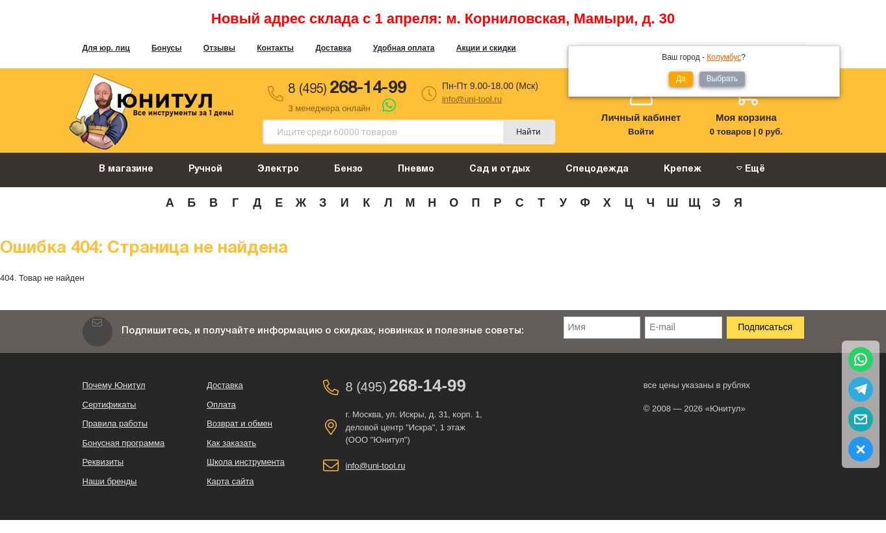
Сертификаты (110, 405)
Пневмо (416, 169)
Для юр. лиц (106, 48)
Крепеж (682, 169)
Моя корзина (746, 117)
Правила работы (115, 423)
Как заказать (231, 443)
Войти (641, 131)
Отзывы (219, 48)
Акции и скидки (486, 48)
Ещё (750, 169)
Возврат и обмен (239, 423)
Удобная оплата (404, 48)
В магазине (126, 169)
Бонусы (166, 48)
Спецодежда (597, 169)
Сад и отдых (499, 169)
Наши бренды (110, 481)
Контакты (275, 48)
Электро (278, 169)
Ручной (205, 169)
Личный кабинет (641, 117)
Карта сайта (230, 481)
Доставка (333, 48)
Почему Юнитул (114, 385)
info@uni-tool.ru (472, 99)
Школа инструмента (246, 462)
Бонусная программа (124, 443)
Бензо (348, 169)
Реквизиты (103, 462)
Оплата (221, 405)
